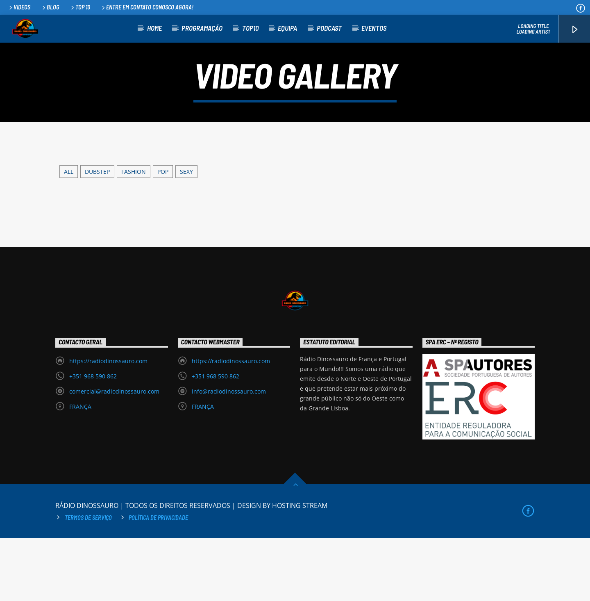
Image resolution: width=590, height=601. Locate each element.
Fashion (133, 234)
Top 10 (80, 7)
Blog (50, 7)
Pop (162, 234)
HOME (154, 28)
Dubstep (97, 234)
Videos (19, 7)
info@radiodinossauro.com (229, 454)
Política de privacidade (158, 579)
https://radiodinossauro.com (108, 424)
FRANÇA (80, 469)
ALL (68, 234)
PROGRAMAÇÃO (202, 28)
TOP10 (250, 28)
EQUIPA (287, 28)
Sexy (186, 234)
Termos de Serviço (88, 579)
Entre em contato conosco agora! (146, 7)
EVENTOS (373, 28)
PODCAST (329, 28)
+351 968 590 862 (93, 439)
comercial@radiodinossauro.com (114, 454)
